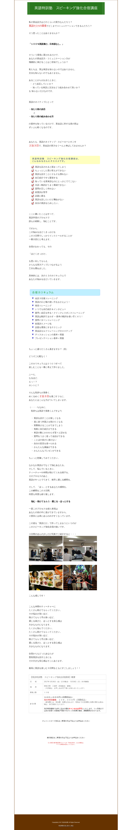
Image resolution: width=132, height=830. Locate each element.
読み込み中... (66, 776)
